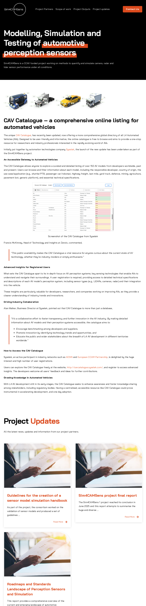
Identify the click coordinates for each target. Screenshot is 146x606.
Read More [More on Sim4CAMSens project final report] (121, 516)
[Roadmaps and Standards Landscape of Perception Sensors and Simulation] (71, 523)
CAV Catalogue (23, 135)
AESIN (69, 357)
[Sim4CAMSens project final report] (100, 465)
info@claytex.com (76, 595)
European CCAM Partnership (93, 357)
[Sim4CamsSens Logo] (15, 3)
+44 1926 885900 (76, 591)
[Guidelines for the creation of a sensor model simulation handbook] (37, 465)
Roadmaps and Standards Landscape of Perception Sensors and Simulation (70, 557)
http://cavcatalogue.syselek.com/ (85, 367)
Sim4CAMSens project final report (99, 495)
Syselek (70, 149)
